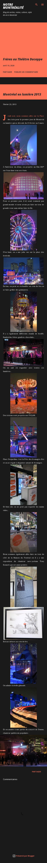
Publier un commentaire (26, 72)
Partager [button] (7, 72)
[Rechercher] (36, 4)
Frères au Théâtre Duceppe (22, 59)
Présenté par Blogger (23, 856)
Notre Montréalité (13, 6)
